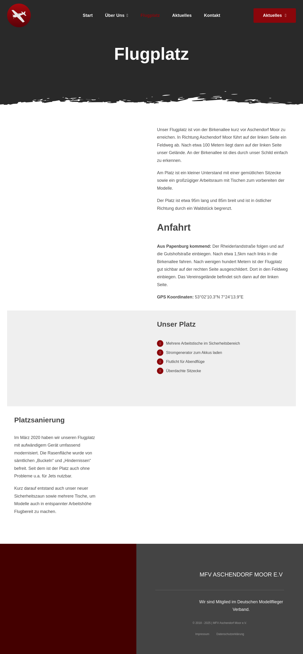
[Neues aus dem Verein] (275, 15)
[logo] (19, 5)
